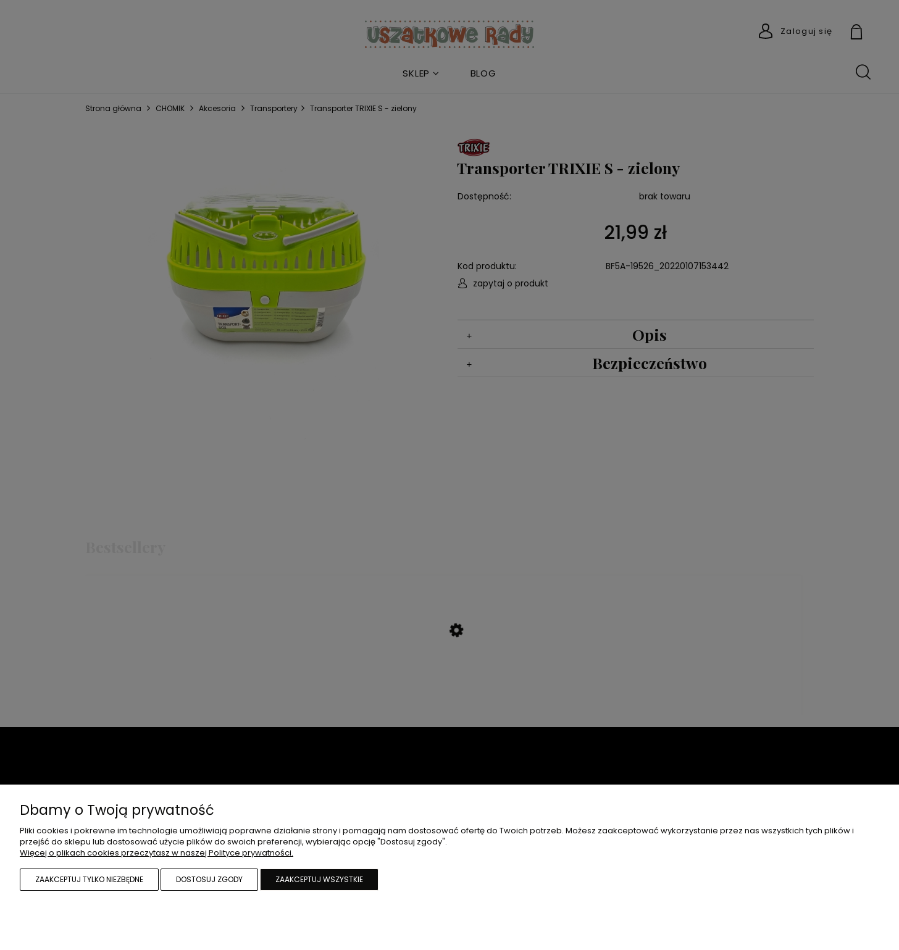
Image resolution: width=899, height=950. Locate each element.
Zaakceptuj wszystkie (319, 879)
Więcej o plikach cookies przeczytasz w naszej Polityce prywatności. (156, 853)
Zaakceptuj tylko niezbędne (89, 879)
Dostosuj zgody (209, 879)
